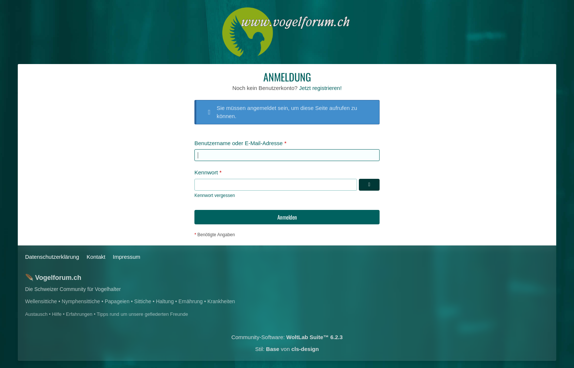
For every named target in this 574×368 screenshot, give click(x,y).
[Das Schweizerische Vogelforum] (287, 32)
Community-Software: (287, 337)
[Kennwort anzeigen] (369, 185)
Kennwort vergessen (214, 195)
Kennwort (206, 172)
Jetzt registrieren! (320, 88)
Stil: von (287, 349)
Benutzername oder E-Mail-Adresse (238, 143)
